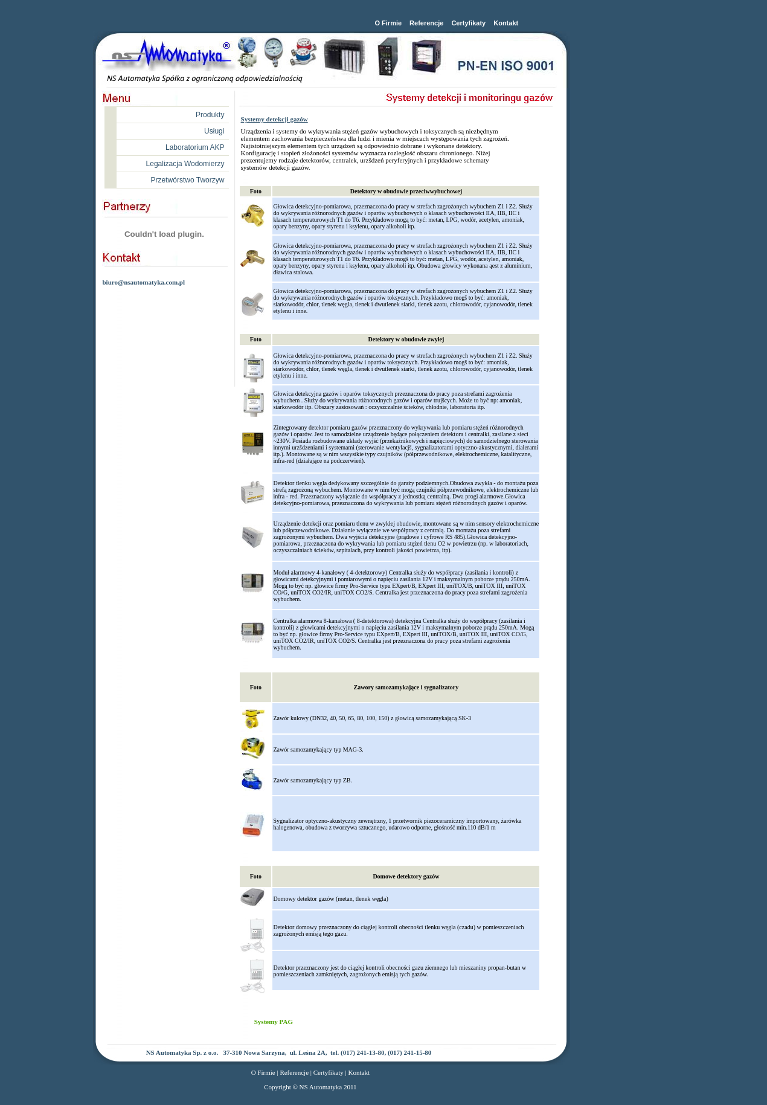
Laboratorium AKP (194, 147)
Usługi (214, 131)
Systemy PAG (273, 1021)
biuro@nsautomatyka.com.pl (143, 282)
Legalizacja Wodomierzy (185, 163)
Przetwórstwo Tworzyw (188, 180)
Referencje (426, 23)
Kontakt (505, 23)
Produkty (210, 115)
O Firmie (388, 23)
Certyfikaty (468, 23)
